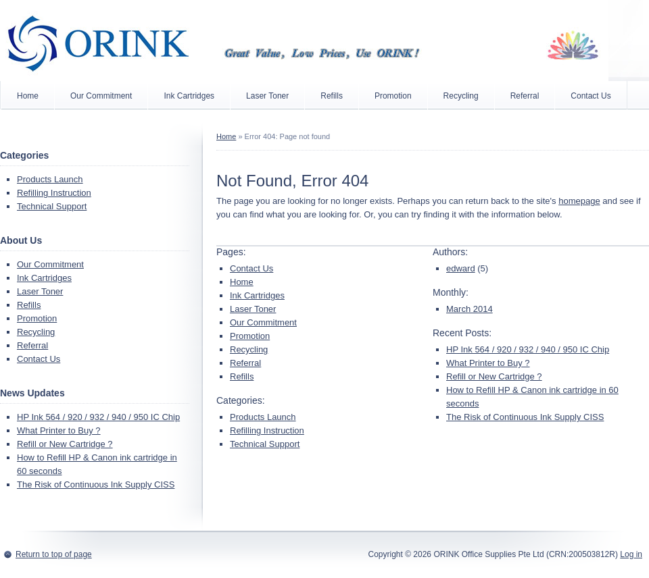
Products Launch (263, 417)
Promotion (393, 96)
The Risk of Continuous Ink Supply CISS (525, 417)
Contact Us (590, 96)
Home (28, 96)
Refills (331, 96)
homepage (579, 201)
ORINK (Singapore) (324, 40)
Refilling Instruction (267, 430)
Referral (524, 96)
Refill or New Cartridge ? (494, 376)
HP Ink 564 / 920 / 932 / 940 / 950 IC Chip (527, 349)
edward (460, 268)
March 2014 (469, 309)
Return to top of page (54, 554)
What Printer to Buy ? (488, 363)
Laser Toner (267, 96)
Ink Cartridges (189, 96)
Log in (631, 554)
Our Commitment (101, 96)
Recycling (461, 96)
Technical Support (264, 444)
